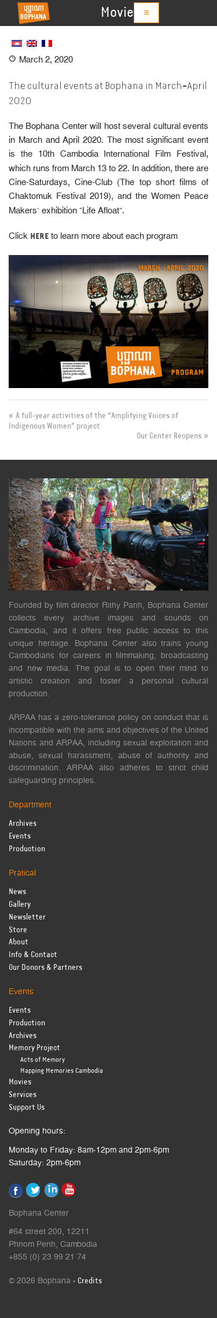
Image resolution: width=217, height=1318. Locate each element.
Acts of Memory (42, 1060)
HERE (39, 236)
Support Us (27, 1108)
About (18, 942)
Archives (22, 824)
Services (22, 1095)
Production (27, 849)
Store (18, 930)
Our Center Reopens (169, 436)
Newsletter (27, 917)
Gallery (20, 905)
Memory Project (34, 1048)
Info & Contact (33, 955)
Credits (90, 1281)
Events (20, 836)
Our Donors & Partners (45, 968)
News (17, 892)
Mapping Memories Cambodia (61, 1071)
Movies (120, 13)
